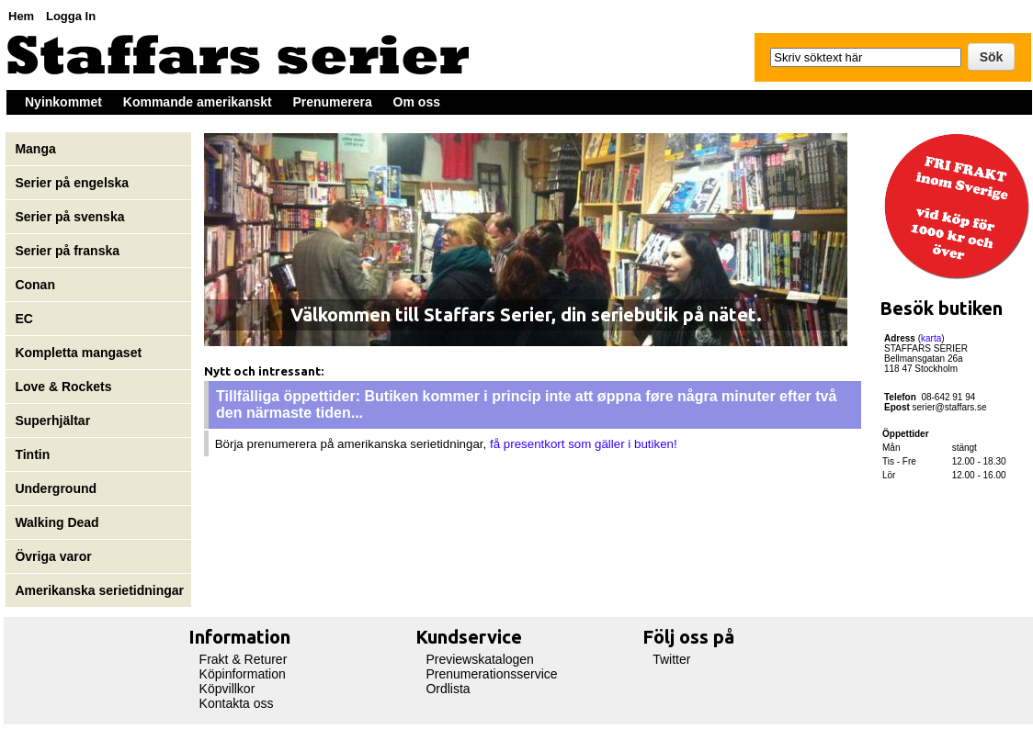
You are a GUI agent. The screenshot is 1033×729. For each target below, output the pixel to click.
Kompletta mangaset (78, 352)
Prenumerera (331, 102)
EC (23, 318)
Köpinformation (242, 674)
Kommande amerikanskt (197, 102)
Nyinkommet (63, 102)
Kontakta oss (236, 703)
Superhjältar (54, 420)
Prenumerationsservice (491, 674)
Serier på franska (67, 250)
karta (931, 338)
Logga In (71, 16)
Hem (21, 16)
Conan (35, 284)
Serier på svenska (71, 216)
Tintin (32, 454)
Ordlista (448, 688)
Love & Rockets (63, 386)
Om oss (416, 102)
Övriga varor (53, 556)
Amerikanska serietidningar (99, 590)
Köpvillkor (227, 688)
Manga (37, 148)
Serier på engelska (73, 182)
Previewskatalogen (480, 659)
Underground (55, 488)
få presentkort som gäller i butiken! (583, 444)
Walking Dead (56, 522)
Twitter (671, 659)
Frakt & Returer (243, 659)
